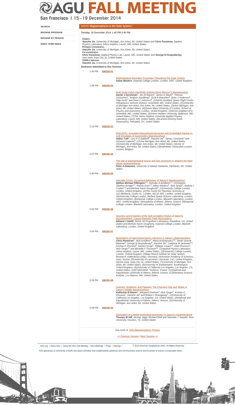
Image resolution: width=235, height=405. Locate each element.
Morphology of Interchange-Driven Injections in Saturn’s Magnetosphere (153, 238)
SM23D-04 (107, 154)
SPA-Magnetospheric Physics (144, 330)
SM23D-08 (107, 280)
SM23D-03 (107, 126)
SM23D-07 (107, 231)
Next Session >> (149, 336)
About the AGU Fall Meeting (75, 346)
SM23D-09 (107, 307)
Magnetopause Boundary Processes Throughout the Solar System (150, 78)
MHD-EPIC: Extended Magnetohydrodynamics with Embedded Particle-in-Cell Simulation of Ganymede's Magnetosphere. (154, 134)
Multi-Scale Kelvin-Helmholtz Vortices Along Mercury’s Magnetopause (152, 92)
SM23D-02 (107, 85)
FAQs (108, 346)
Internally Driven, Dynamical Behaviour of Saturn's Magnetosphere (150, 180)
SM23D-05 (107, 173)
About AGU (55, 346)
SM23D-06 (107, 209)
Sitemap (117, 346)
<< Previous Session (128, 336)
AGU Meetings (96, 346)
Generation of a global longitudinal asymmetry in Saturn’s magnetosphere (154, 314)
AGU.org (44, 346)
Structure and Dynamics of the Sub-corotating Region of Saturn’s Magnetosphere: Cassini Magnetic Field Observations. (149, 217)
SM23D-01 (107, 71)
